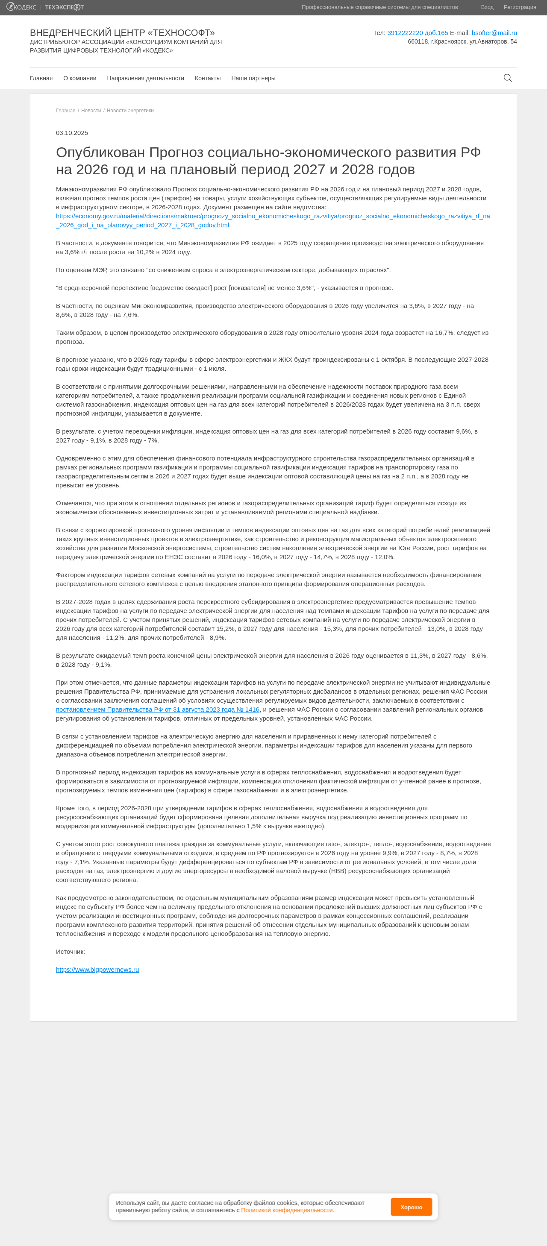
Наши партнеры (253, 78)
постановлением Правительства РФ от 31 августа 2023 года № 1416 (157, 709)
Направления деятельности (145, 78)
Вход (487, 7)
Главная (41, 78)
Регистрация (520, 7)
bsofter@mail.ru (494, 32)
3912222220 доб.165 (417, 32)
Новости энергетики (130, 111)
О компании (79, 78)
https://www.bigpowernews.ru (97, 969)
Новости (91, 111)
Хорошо (411, 1202)
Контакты (208, 78)
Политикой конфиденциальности (286, 1205)
